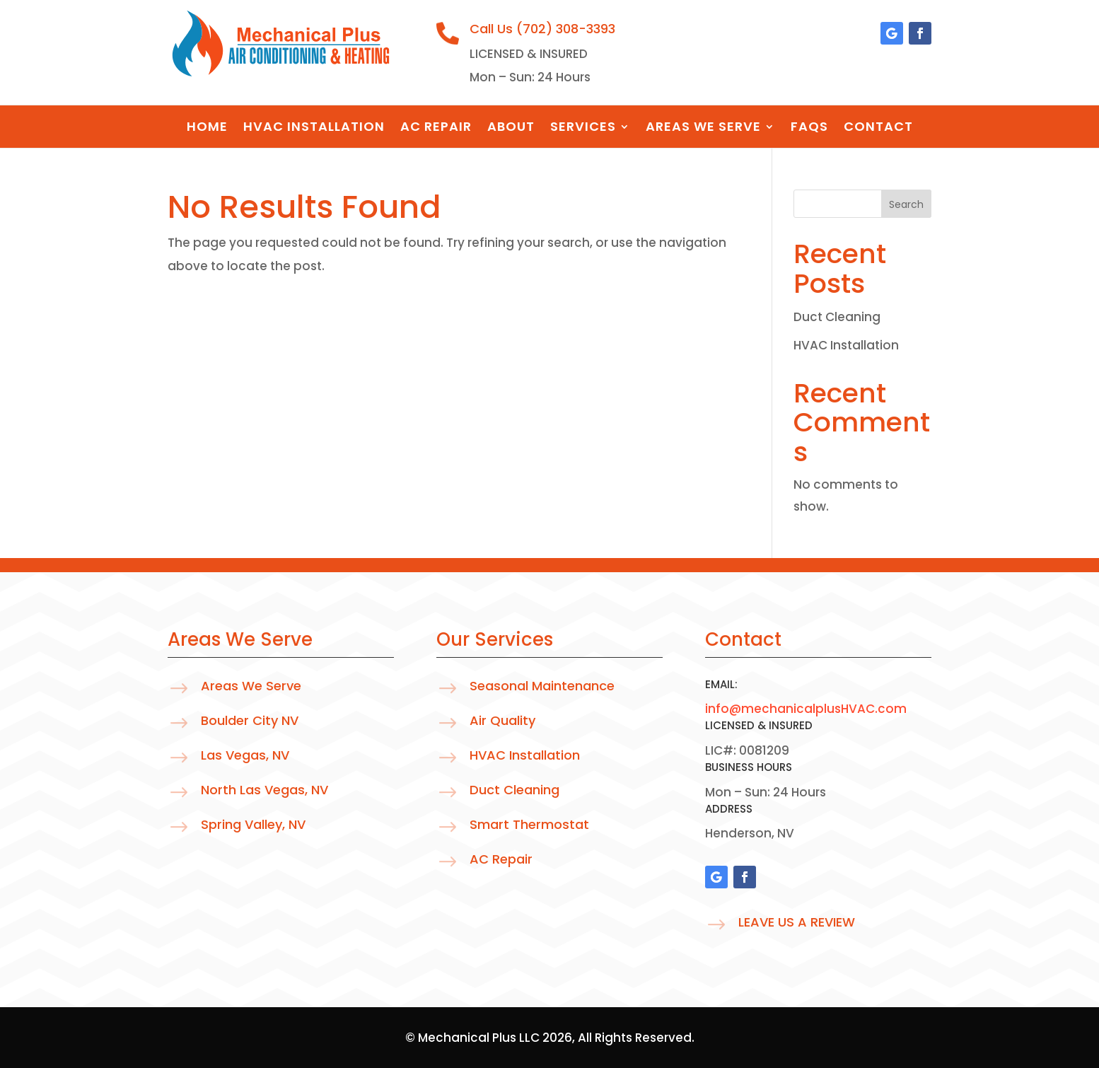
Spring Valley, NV (253, 824)
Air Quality (502, 720)
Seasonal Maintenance (542, 686)
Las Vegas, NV (245, 755)
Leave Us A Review (796, 922)
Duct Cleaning (836, 316)
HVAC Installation (314, 128)
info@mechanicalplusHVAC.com (806, 708)
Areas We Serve (703, 128)
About (511, 128)
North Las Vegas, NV (264, 790)
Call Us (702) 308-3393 (542, 28)
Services (583, 128)
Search (906, 204)
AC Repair (436, 128)
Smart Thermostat (529, 824)
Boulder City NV (249, 720)
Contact (878, 128)
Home (207, 128)
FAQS (809, 128)
